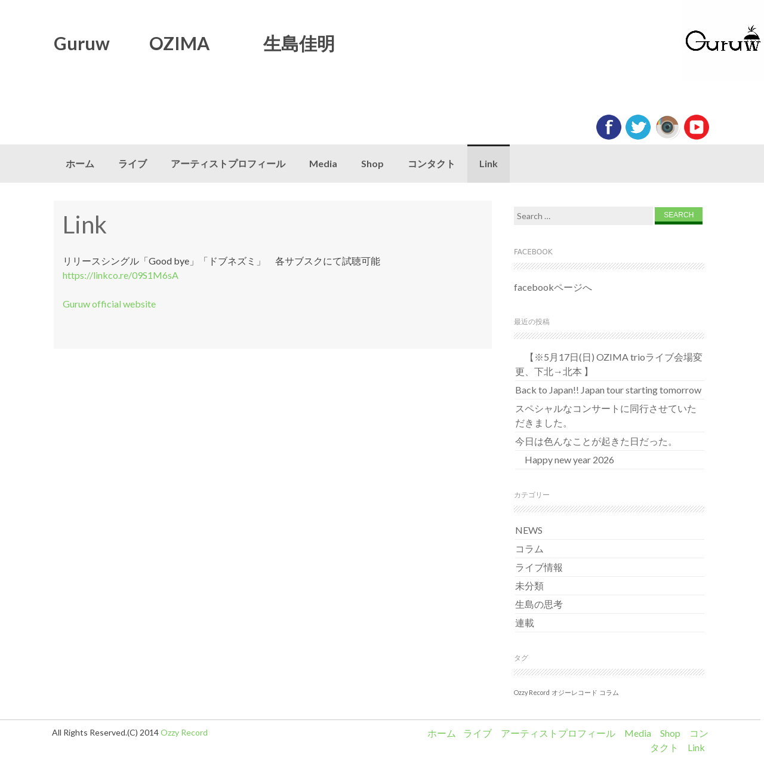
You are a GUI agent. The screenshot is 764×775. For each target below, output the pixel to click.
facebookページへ (553, 287)
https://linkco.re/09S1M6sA (120, 275)
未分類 (529, 585)
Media (323, 163)
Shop (372, 163)
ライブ (132, 163)
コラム (529, 548)
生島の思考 (539, 604)
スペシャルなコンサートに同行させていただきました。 (606, 415)
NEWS (529, 530)
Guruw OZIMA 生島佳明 (194, 43)
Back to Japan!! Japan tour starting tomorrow (608, 389)
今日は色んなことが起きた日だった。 (596, 441)
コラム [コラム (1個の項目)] (609, 692)
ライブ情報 (539, 567)
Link (488, 163)
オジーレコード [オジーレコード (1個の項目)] (574, 692)
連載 (524, 622)
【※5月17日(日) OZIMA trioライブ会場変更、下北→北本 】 (609, 364)
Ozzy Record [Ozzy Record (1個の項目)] (532, 692)
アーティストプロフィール (228, 163)
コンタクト (431, 163)
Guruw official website (109, 303)
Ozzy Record (184, 732)
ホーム (80, 163)
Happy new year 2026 (564, 459)
